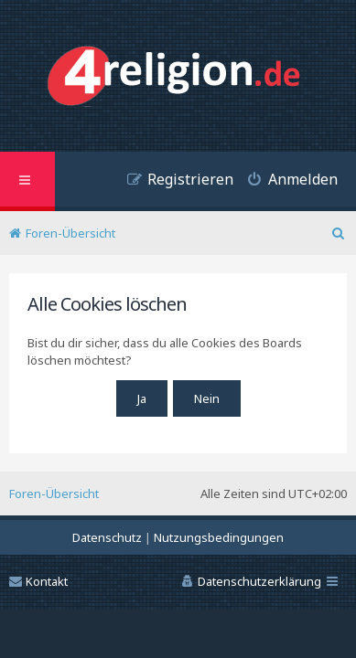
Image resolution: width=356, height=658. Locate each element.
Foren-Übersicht (54, 493)
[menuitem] (285, 181)
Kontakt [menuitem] (38, 581)
